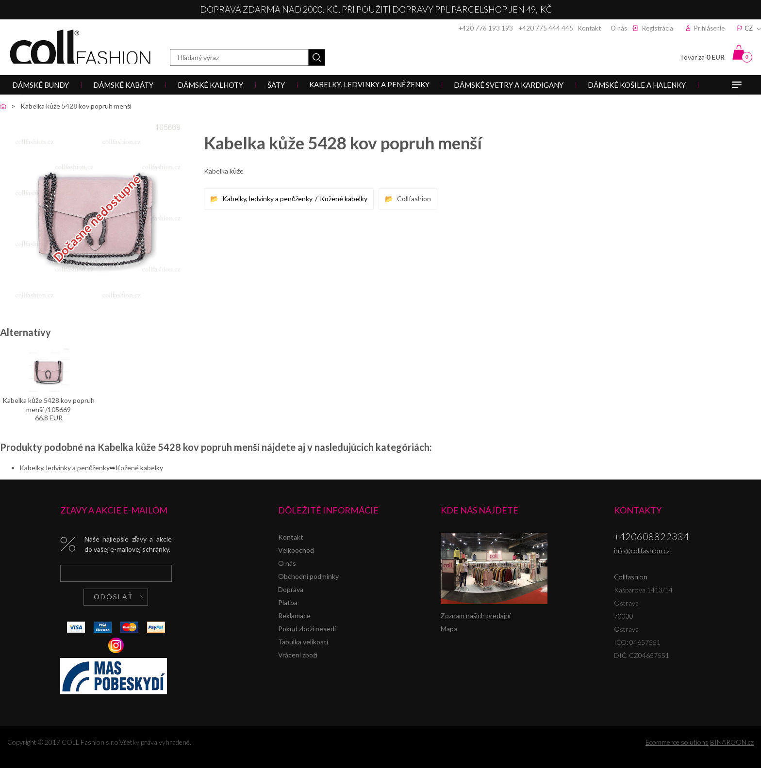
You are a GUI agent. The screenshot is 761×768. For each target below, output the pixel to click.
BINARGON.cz (732, 742)
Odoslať (113, 596)
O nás (619, 28)
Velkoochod (296, 550)
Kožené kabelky (343, 198)
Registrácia (657, 28)
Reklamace (294, 615)
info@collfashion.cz (642, 550)
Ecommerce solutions (677, 742)
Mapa (449, 628)
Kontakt (589, 28)
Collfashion (80, 47)
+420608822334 (651, 536)
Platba (288, 602)
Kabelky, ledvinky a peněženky (267, 198)
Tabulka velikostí (303, 642)
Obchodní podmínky (308, 576)
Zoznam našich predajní (476, 615)
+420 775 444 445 (546, 28)
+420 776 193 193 (486, 28)
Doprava (290, 589)
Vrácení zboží (297, 655)
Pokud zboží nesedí (307, 628)
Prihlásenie (709, 28)
